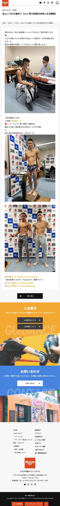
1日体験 (17, 504)
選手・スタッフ (18, 443)
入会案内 (16, 446)
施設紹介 (38, 430)
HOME (15, 430)
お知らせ (38, 443)
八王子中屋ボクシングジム (30, 463)
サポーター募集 (40, 446)
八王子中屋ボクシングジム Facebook (20, 285)
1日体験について (30, 327)
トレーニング (18, 436)
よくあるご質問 (40, 440)
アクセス (38, 433)
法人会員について (19, 452)
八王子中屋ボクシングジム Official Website (5, 3)
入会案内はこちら (30, 320)
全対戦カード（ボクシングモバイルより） (22, 276)
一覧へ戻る (30, 296)
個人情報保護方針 (41, 453)
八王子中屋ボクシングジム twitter (19, 282)
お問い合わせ (30, 384)
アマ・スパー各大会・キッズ (23, 440)
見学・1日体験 (18, 449)
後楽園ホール (16, 121)
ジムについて (17, 433)
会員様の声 (38, 436)
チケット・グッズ (34, 504)
